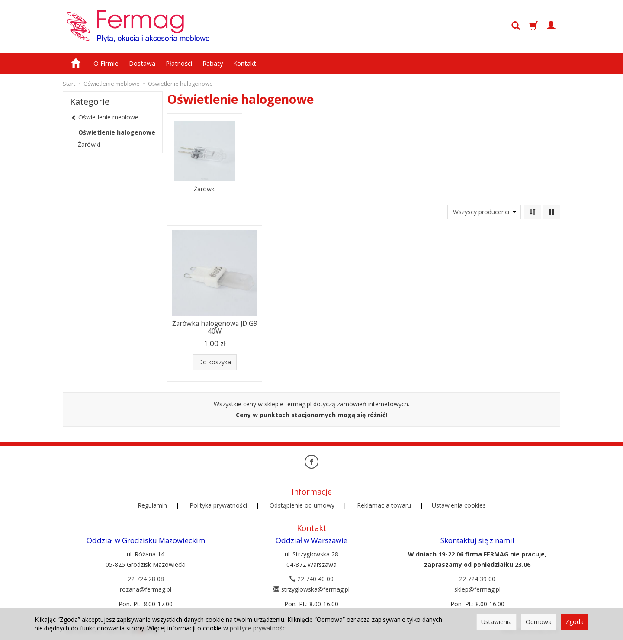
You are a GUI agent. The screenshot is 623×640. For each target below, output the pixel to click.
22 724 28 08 (146, 579)
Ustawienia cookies (459, 505)
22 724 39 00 (477, 579)
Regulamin (152, 505)
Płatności (179, 63)
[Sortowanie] (532, 212)
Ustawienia (496, 621)
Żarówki (205, 189)
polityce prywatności (258, 628)
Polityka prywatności (218, 505)
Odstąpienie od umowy (302, 505)
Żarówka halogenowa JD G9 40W (214, 327)
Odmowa (539, 621)
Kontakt (244, 63)
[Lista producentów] (484, 212)
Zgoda (574, 621)
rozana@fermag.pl (145, 589)
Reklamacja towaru (384, 505)
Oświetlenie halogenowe (116, 132)
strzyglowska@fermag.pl (311, 589)
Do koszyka (214, 362)
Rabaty (212, 63)
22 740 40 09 (311, 579)
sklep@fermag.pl (477, 589)
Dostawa (142, 63)
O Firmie (106, 63)
